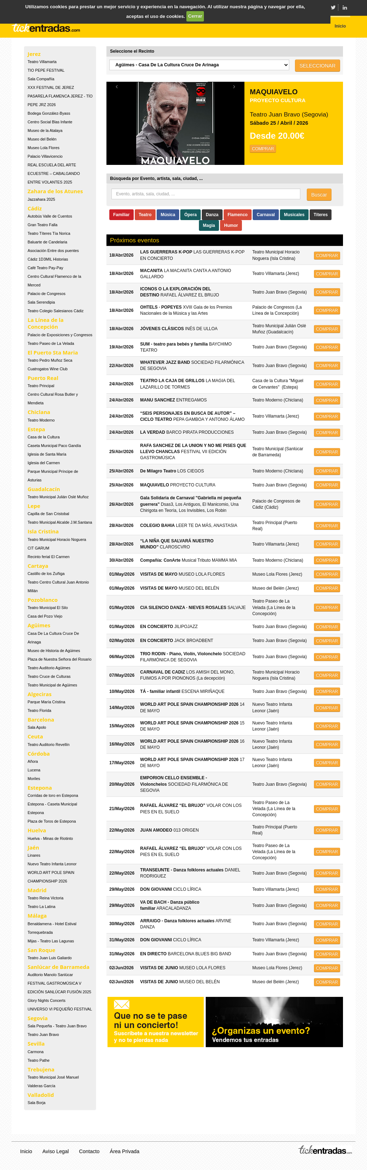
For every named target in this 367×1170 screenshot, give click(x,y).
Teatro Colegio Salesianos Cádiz (56, 311)
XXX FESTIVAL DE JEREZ (51, 87)
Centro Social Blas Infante (50, 122)
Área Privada (124, 1151)
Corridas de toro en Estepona (53, 795)
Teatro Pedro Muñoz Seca (50, 360)
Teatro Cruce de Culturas (49, 676)
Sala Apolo (37, 727)
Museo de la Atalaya (45, 130)
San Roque (41, 949)
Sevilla (36, 1043)
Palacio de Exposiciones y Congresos (60, 335)
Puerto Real (43, 377)
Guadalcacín (44, 489)
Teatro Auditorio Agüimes (49, 668)
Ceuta (35, 736)
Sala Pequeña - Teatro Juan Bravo (57, 1026)
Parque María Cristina (46, 702)
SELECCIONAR (317, 65)
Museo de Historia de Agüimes (54, 650)
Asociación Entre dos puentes (53, 250)
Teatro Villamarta (42, 62)
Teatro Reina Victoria (45, 898)
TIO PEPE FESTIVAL (46, 70)
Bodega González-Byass (49, 113)
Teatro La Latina (41, 906)
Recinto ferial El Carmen (49, 557)
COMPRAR (263, 148)
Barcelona (41, 719)
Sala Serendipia (41, 302)
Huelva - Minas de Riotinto (50, 838)
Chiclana (39, 411)
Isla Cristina (43, 531)
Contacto (89, 1151)
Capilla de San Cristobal (48, 514)
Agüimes (39, 625)
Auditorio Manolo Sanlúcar (50, 974)
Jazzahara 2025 (41, 199)
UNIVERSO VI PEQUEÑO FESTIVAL (60, 1009)
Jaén (33, 847)
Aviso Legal (55, 1151)
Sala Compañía (41, 79)
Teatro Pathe (38, 1060)
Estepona (40, 787)
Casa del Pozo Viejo (45, 616)
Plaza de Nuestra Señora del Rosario (59, 659)
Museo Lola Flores (43, 148)
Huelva (37, 830)
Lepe (34, 505)
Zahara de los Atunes (55, 191)
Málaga (37, 915)
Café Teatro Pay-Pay (45, 268)
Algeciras (40, 694)
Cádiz (35, 208)
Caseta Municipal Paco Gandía (54, 445)
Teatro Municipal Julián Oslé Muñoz (58, 497)
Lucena (34, 770)
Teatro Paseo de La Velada (51, 343)
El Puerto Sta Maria (53, 352)
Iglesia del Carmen (44, 463)
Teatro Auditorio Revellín (49, 744)
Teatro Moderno (41, 420)
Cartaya (38, 565)
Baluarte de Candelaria (47, 242)
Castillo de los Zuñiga (46, 573)
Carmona (35, 1052)
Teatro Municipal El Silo (48, 607)
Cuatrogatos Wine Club (48, 369)
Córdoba (39, 753)
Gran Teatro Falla (42, 225)
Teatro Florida (39, 710)
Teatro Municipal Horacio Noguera (57, 539)
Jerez (34, 53)
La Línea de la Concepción (45, 323)
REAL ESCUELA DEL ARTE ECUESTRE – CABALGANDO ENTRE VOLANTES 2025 (54, 173)
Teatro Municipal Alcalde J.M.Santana (60, 522)
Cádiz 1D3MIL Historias (48, 259)
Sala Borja (37, 1102)
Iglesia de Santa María (47, 454)
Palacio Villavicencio (45, 156)
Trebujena (41, 1069)
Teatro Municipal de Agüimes (52, 685)
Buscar (319, 195)
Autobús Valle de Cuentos (50, 216)
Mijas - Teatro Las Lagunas (51, 941)
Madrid (37, 890)
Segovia (38, 1018)
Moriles (34, 778)
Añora (33, 761)
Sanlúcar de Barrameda (59, 966)
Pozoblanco (43, 599)
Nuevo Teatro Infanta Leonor (52, 864)
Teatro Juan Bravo (43, 1034)
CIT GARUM (38, 548)
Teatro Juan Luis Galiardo (50, 958)
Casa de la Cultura (43, 437)
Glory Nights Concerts (47, 1000)
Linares (34, 855)
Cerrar (195, 16)
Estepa (36, 429)
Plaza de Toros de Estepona (52, 821)
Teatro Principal (41, 386)
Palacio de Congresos (47, 293)
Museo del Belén (42, 139)
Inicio (26, 1151)
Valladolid (41, 1094)
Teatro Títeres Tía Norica (49, 233)
